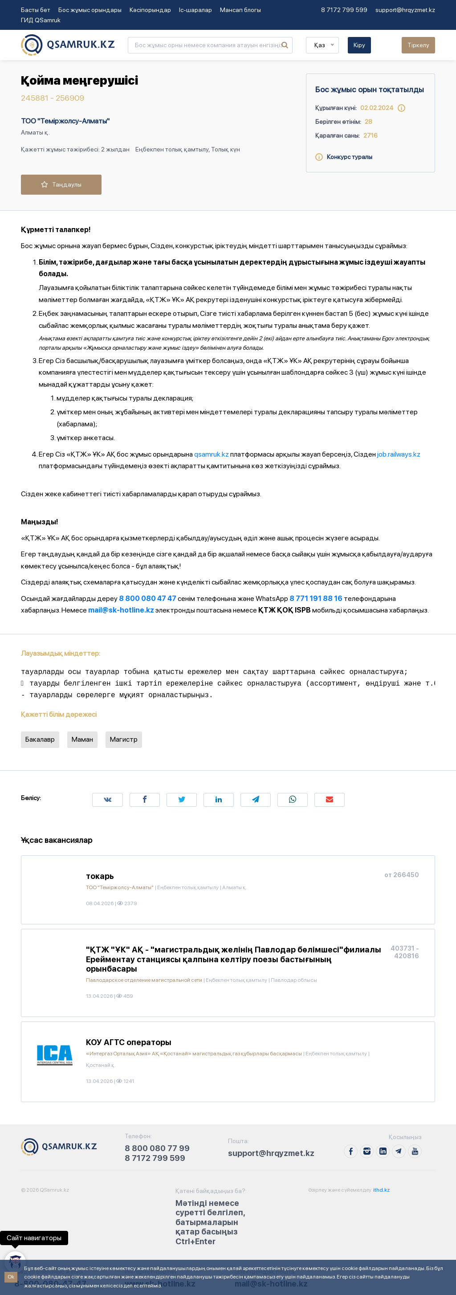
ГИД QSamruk (41, 20)
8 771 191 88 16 (315, 598)
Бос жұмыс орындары (90, 9)
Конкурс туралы (343, 156)
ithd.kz (381, 1190)
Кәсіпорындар (150, 9)
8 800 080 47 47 (147, 598)
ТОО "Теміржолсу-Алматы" (65, 121)
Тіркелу (418, 45)
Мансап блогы (240, 9)
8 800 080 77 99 (157, 1148)
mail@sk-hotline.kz (121, 610)
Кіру (359, 45)
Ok (11, 1277)
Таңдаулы (61, 184)
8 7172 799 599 (344, 9)
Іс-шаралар (195, 9)
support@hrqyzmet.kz (405, 9)
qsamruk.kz (211, 454)
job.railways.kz (398, 454)
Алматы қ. (35, 132)
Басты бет (35, 9)
